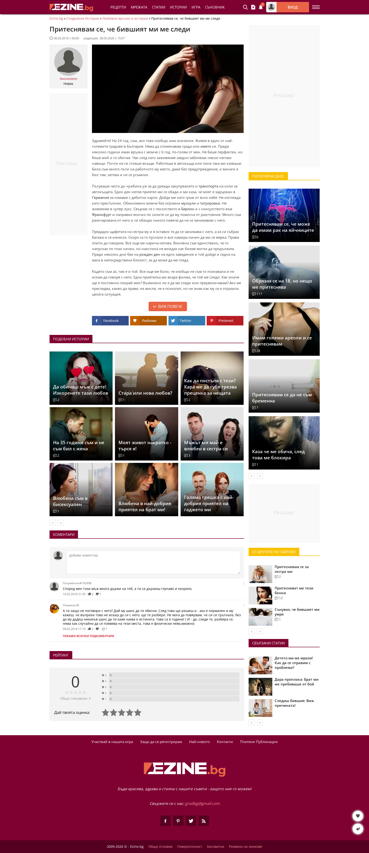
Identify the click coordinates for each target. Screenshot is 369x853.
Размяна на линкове (245, 846)
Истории (178, 7)
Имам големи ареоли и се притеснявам (282, 341)
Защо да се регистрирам (161, 741)
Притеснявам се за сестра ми (292, 569)
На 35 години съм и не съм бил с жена (78, 445)
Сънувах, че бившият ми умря (297, 611)
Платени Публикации (259, 741)
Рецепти (118, 7)
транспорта (208, 186)
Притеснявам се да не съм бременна (282, 398)
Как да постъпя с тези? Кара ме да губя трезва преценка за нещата (210, 387)
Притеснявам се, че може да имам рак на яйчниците (283, 227)
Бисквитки (215, 846)
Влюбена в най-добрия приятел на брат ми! (144, 506)
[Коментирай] (153, 562)
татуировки (210, 203)
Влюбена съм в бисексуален (70, 501)
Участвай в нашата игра (112, 741)
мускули (188, 203)
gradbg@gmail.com (202, 803)
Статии (158, 7)
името (205, 146)
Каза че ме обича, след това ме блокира (278, 454)
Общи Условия (160, 846)
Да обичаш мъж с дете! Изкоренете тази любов (80, 390)
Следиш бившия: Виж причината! (294, 703)
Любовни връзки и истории (125, 18)
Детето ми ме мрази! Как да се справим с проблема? (294, 663)
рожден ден (149, 254)
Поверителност (189, 846)
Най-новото (199, 741)
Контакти (225, 741)
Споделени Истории (82, 18)
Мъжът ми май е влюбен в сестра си (206, 445)
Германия (100, 197)
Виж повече (170, 306)
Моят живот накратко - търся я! (144, 445)
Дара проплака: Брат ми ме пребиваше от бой (297, 681)
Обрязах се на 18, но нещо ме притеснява (282, 284)
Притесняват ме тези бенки (294, 590)
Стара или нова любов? (145, 393)
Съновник (215, 7)
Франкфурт (101, 214)
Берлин (187, 208)
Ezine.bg (56, 18)
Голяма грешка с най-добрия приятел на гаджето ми (209, 503)
